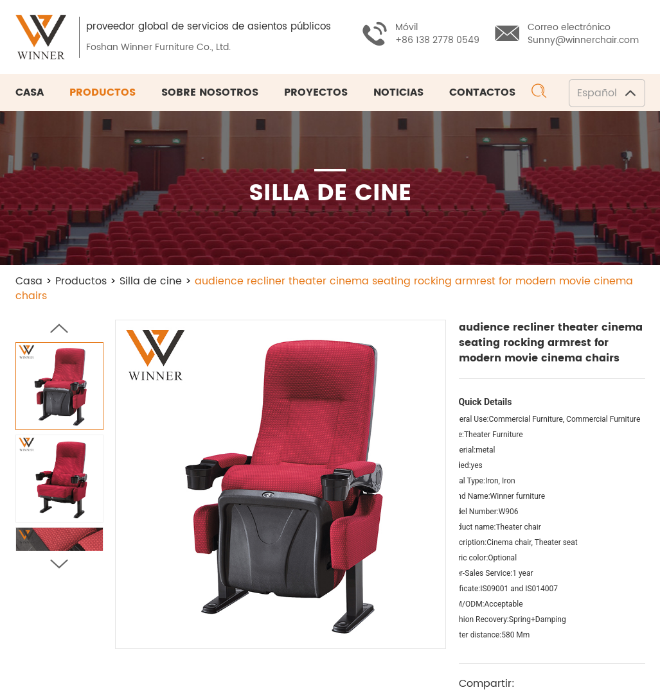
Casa (29, 92)
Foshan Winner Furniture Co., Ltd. (159, 47)
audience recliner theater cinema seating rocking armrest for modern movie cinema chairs (324, 288)
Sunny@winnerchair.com (583, 40)
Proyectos (316, 92)
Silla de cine (151, 281)
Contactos (482, 92)
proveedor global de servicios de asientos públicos (209, 27)
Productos (102, 92)
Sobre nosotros (209, 92)
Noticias (398, 92)
